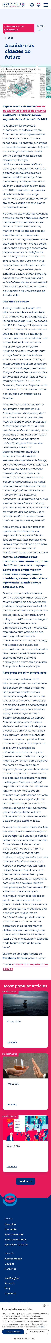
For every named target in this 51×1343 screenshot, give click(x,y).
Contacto (10, 1294)
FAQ (7, 1289)
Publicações (12, 1278)
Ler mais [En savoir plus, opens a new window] (41, 1327)
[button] (25, 1338)
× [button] (48, 1306)
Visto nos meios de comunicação (14, 28)
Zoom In (10, 1284)
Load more (25, 1181)
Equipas (9, 1264)
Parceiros (10, 1269)
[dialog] (25, 1322)
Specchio (10, 1225)
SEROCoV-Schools (15, 1240)
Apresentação (13, 1259)
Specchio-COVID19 (16, 1245)
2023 (10, 38)
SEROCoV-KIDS (14, 1235)
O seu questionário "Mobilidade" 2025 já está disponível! (25, 1032)
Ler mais (12, 1042)
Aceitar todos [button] (13, 1332)
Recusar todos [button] (37, 1332)
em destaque (9, 992)
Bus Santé (11, 1230)
